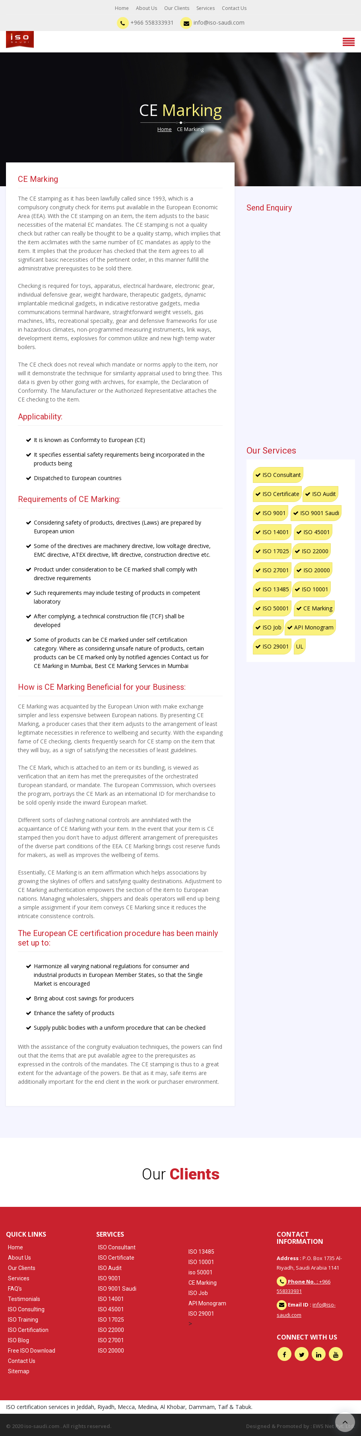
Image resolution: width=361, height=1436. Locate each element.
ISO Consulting (26, 1309)
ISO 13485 (272, 589)
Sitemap (18, 1371)
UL (299, 646)
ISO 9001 (270, 513)
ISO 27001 (272, 570)
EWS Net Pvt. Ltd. (334, 1426)
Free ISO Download (31, 1350)
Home (122, 8)
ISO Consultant (278, 475)
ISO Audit (320, 494)
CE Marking (314, 608)
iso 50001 (200, 1272)
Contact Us (234, 8)
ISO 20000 (313, 570)
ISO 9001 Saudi (316, 513)
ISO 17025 (272, 551)
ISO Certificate (277, 494)
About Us (146, 8)
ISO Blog (18, 1340)
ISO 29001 (272, 646)
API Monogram (310, 627)
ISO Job (268, 627)
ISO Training (23, 1319)
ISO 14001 (272, 532)
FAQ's (15, 1288)
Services (205, 8)
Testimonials (24, 1299)
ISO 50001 (272, 608)
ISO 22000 (311, 551)
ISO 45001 (313, 532)
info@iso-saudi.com (212, 22)
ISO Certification (28, 1330)
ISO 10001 (311, 589)
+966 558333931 (145, 22)
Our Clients (176, 8)
